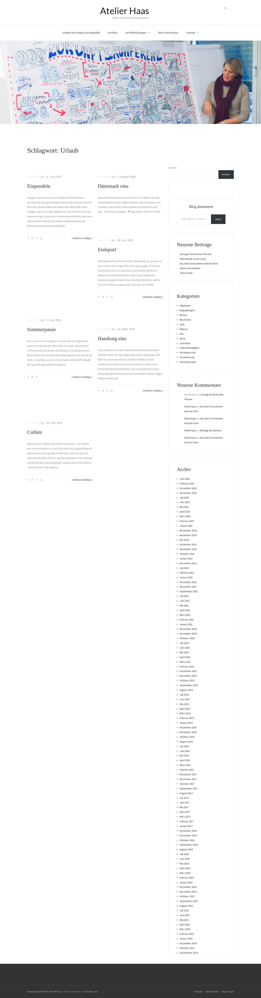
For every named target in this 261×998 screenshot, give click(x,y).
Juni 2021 (185, 600)
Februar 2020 (187, 666)
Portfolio (112, 32)
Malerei (184, 329)
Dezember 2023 (188, 544)
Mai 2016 (184, 863)
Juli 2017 (184, 798)
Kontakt (191, 32)
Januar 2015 (186, 938)
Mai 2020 (184, 652)
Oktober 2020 (187, 638)
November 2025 (188, 493)
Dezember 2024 (188, 530)
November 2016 (188, 835)
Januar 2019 (186, 722)
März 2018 (185, 765)
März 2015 (185, 929)
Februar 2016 (187, 877)
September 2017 (189, 788)
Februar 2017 (187, 821)
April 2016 (185, 868)
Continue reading (82, 238)
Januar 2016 (186, 882)
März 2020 (185, 661)
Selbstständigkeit (189, 347)
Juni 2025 (185, 502)
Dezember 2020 (188, 628)
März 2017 (185, 816)
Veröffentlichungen (136, 32)
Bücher (183, 315)
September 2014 (189, 952)
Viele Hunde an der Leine (193, 258)
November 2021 (188, 586)
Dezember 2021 (188, 582)
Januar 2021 (186, 624)
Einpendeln (38, 186)
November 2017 (188, 779)
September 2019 (189, 685)
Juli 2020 (184, 643)
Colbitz (34, 432)
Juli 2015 (184, 910)
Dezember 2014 (188, 943)
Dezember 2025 (188, 488)
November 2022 (188, 563)
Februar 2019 (187, 718)
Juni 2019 (185, 699)
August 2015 (186, 905)
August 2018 (186, 741)
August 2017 (186, 793)
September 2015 (189, 901)
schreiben (185, 343)
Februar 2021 (187, 619)
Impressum (228, 991)
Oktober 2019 (187, 680)
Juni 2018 (185, 751)
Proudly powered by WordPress (44, 991)
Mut (182, 333)
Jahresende (186, 273)
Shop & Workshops (168, 32)
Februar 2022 (187, 572)
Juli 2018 (184, 746)
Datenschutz (212, 991)
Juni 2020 (185, 647)
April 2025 (185, 511)
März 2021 (185, 615)
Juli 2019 (184, 694)
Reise (183, 338)
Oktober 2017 (187, 783)
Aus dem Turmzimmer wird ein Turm (199, 263)
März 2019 (185, 713)
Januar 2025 (186, 525)
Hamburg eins (112, 338)
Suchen (173, 167)
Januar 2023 (186, 558)
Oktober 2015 (187, 896)
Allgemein (185, 305)
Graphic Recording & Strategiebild (81, 32)
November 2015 (188, 891)
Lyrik (182, 324)
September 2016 (189, 844)
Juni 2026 (185, 478)
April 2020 (185, 657)
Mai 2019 (184, 704)
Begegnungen (187, 310)
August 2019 (186, 690)
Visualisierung (187, 357)
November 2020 (188, 633)
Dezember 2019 (188, 671)
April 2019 (185, 708)
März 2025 (185, 516)
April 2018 (185, 760)
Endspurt (107, 249)
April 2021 (185, 610)
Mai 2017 (184, 807)
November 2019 (188, 675)
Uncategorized (188, 352)
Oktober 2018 (187, 736)
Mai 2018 (184, 755)
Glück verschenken (190, 268)
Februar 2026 (187, 483)
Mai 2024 (184, 539)
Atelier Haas (124, 10)
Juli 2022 (184, 568)
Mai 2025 (184, 507)
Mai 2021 (184, 605)
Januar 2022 (186, 577)
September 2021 (189, 591)
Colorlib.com (91, 991)
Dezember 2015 (188, 887)
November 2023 (188, 549)
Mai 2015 (184, 920)
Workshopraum (188, 362)
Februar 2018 (187, 769)
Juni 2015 (185, 915)
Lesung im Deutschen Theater (196, 254)
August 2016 (186, 849)
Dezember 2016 (188, 830)
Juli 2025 (184, 497)
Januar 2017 (186, 826)
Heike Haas (190, 406)
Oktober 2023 (187, 553)
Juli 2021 (184, 596)
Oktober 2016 (187, 840)
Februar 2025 (187, 521)
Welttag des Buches (210, 430)
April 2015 (185, 924)
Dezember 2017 (188, 774)
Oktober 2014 (187, 948)
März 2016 (185, 873)
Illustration (185, 319)
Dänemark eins (113, 186)
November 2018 (188, 732)
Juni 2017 (185, 802)
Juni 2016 (185, 858)
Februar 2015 (187, 933)
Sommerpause (41, 329)
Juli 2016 (184, 854)
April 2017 (185, 812)
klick (218, 219)
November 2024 (188, 535)
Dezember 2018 (188, 727)
